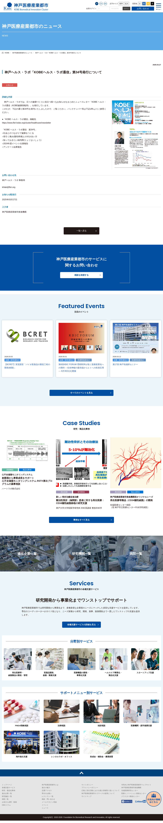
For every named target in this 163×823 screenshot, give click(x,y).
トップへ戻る (81, 775)
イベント (45, 807)
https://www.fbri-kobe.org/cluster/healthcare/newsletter (26, 123)
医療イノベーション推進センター (133, 796)
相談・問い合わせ (48, 802)
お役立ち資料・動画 (9, 805)
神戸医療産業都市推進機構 (131, 790)
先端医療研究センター (129, 793)
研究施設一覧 (7, 799)
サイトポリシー (87, 787)
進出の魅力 (46, 790)
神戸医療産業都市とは (50, 787)
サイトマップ (86, 799)
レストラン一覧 (47, 799)
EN (105, 4)
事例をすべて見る (81, 522)
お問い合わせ (143, 9)
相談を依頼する (81, 279)
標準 (121, 4)
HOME (7, 53)
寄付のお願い (47, 796)
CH (101, 4)
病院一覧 (5, 802)
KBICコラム (6, 807)
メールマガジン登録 (49, 805)
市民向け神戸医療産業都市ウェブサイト (136, 787)
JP (97, 4)
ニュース (45, 810)
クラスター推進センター (130, 799)
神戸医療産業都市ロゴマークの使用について (98, 796)
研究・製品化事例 (8, 793)
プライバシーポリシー (90, 790)
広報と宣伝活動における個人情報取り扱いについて (101, 793)
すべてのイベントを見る (81, 395)
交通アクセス (47, 793)
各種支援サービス (8, 790)
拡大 (126, 4)
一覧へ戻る (81, 234)
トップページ (7, 787)
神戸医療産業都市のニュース (22, 53)
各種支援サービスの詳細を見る (81, 627)
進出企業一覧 (7, 796)
